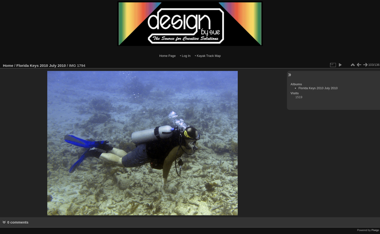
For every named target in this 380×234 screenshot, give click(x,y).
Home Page (167, 56)
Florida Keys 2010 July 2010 (41, 65)
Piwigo (375, 230)
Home (8, 65)
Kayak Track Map (209, 56)
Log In (186, 56)
